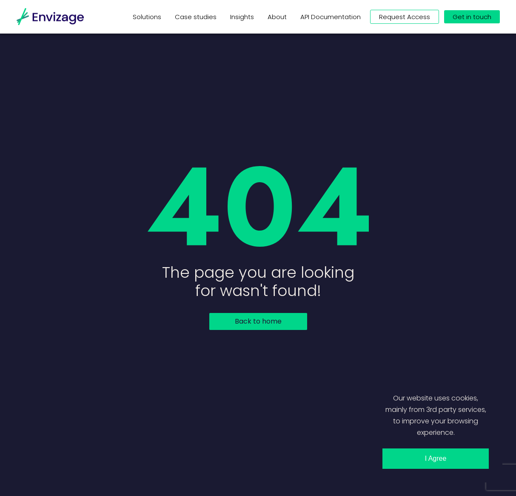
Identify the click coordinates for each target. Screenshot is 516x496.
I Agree (436, 458)
